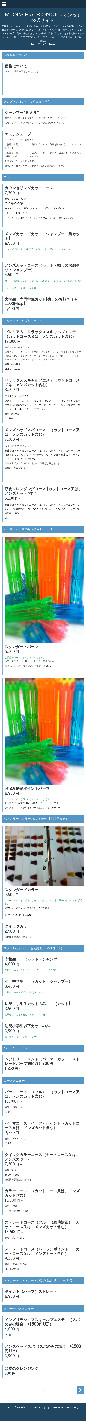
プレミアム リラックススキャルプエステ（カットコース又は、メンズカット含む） (40, 334)
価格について (16, 67)
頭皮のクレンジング (21, 1369)
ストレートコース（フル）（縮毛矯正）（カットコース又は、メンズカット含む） (42, 1225)
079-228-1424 (46, 45)
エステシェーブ (18, 135)
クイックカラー (18, 927)
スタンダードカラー (21, 890)
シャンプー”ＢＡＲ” (22, 113)
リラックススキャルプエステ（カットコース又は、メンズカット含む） (42, 383)
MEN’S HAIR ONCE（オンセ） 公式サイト (43, 18)
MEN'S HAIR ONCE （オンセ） (34, 1408)
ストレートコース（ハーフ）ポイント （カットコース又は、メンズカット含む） (42, 1252)
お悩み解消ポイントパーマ (27, 789)
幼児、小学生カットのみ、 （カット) (37, 1004)
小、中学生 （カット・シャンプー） (38, 982)
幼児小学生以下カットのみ (27, 1026)
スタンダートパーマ (21, 647)
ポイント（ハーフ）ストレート (31, 1292)
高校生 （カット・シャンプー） (35, 960)
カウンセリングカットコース (29, 188)
